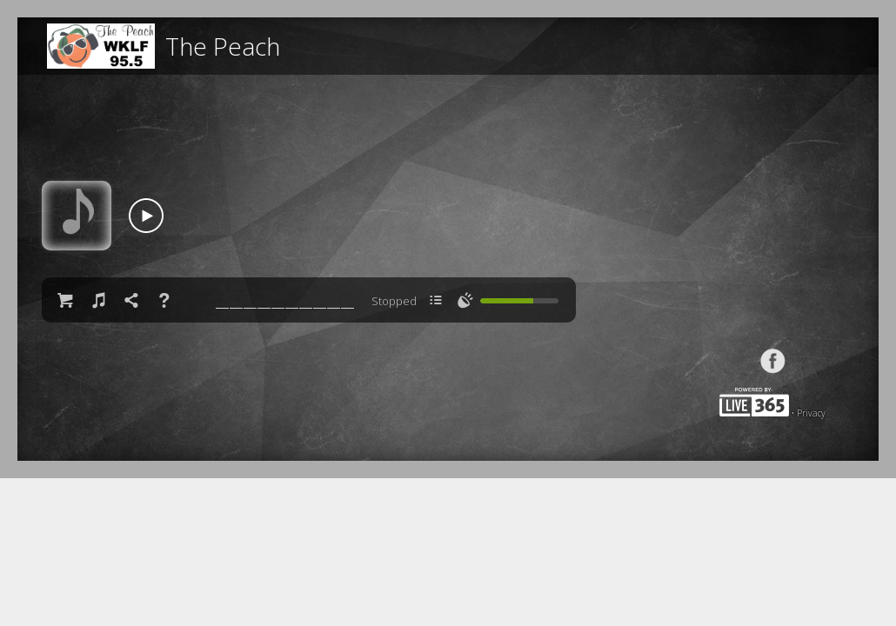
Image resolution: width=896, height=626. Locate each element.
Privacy (811, 413)
